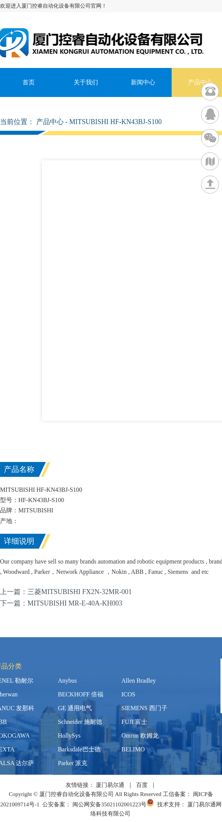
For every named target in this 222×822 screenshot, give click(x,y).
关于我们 (86, 82)
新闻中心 (143, 82)
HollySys (69, 735)
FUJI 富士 (134, 722)
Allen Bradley (138, 680)
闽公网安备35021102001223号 (113, 804)
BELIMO (133, 749)
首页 (29, 82)
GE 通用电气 (75, 708)
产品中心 (50, 122)
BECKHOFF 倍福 (81, 694)
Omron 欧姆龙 (139, 735)
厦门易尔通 (110, 785)
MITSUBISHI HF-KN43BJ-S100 (115, 122)
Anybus (67, 680)
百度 (142, 785)
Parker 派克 (73, 763)
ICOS (128, 694)
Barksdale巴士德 (79, 749)
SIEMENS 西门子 (144, 708)
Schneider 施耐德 (80, 722)
